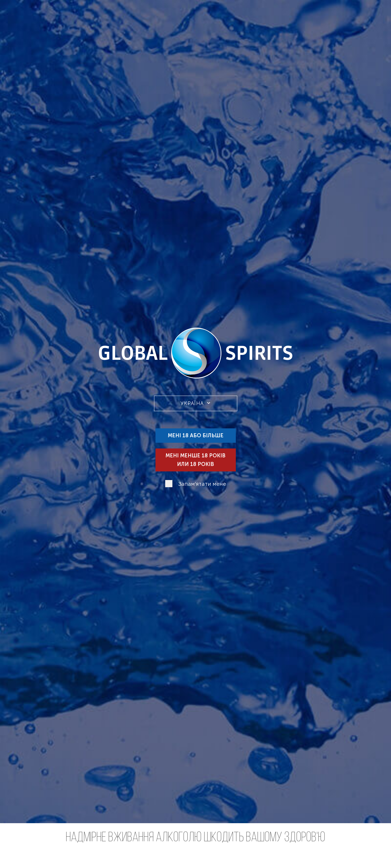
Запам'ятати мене (202, 484)
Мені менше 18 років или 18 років (195, 459)
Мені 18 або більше (195, 435)
